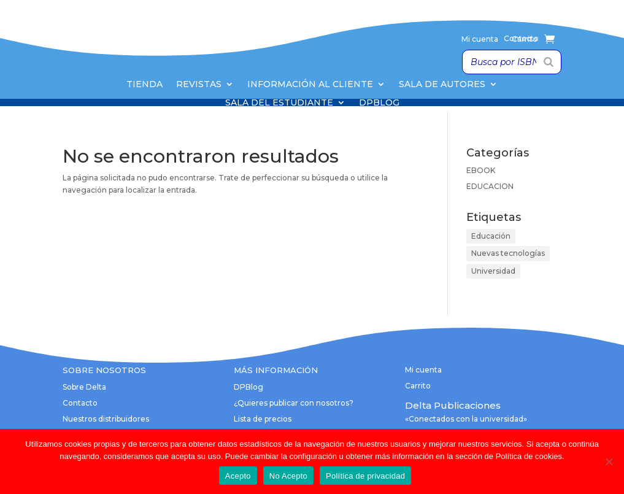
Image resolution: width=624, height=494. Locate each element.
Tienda (144, 85)
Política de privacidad (365, 475)
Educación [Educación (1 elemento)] (490, 236)
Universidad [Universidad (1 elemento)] (493, 271)
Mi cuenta (479, 39)
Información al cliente (310, 85)
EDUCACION (490, 186)
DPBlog (379, 103)
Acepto (238, 475)
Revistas (198, 85)
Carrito (524, 39)
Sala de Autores (442, 85)
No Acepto (288, 475)
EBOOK (480, 170)
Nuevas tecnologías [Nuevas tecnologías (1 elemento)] (508, 253)
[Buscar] (548, 62)
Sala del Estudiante (279, 103)
